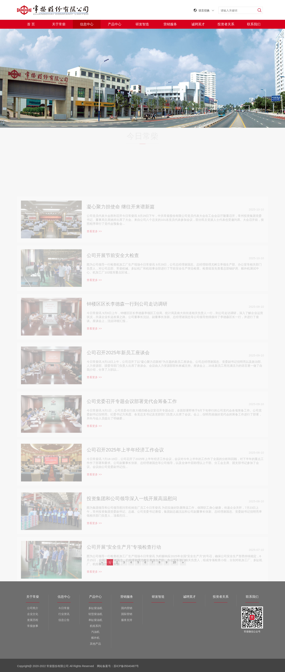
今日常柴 (63, 608)
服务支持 (126, 620)
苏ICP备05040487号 (127, 666)
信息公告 (63, 620)
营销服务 (170, 24)
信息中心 (86, 24)
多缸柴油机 (95, 608)
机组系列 (95, 625)
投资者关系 (226, 24)
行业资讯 (63, 614)
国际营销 (126, 614)
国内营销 (126, 608)
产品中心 (114, 24)
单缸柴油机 (95, 620)
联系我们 (253, 24)
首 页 (31, 24)
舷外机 (95, 637)
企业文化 (32, 614)
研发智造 (142, 24)
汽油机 (95, 631)
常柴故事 (32, 625)
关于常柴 (59, 24)
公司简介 (32, 608)
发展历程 (32, 620)
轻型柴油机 (95, 614)
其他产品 (95, 643)
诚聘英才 (198, 24)
